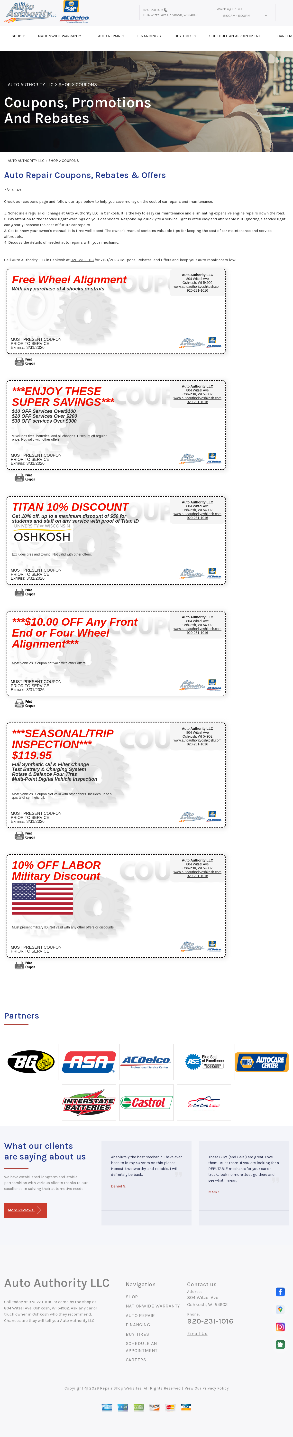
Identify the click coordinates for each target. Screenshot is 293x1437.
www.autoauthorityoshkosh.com (197, 286)
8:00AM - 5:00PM (236, 16)
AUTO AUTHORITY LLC (31, 84)
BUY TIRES (183, 36)
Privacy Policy (215, 1388)
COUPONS (86, 84)
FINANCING (147, 36)
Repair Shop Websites (121, 1388)
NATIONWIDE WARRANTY (59, 36)
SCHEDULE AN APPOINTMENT (235, 36)
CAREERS (136, 1360)
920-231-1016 (153, 10)
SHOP (16, 36)
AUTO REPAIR (109, 36)
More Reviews (24, 1210)
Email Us (197, 1333)
